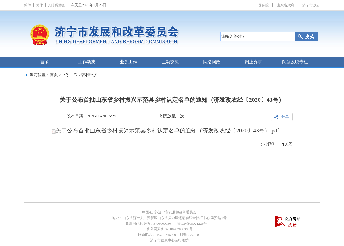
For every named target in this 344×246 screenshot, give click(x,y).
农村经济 (89, 75)
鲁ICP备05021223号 (192, 224)
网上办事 (253, 61)
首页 (54, 75)
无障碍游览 (56, 5)
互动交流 (170, 61)
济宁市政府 (311, 5)
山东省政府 (285, 5)
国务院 (263, 5)
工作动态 (86, 61)
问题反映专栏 (295, 61)
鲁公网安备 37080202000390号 (169, 229)
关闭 (289, 144)
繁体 (39, 5)
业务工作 (128, 61)
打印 (270, 144)
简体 (27, 5)
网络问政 (211, 61)
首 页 (45, 61)
